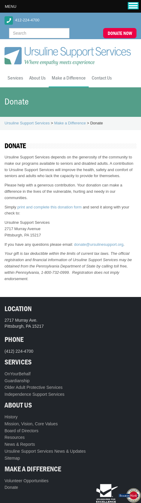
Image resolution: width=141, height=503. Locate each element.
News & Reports (20, 444)
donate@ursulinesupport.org (98, 244)
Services (15, 77)
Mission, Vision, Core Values (31, 423)
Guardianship (17, 380)
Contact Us (102, 77)
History (11, 416)
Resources (15, 437)
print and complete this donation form (49, 207)
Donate (11, 487)
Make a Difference (69, 77)
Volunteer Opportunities (26, 480)
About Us (37, 77)
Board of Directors (21, 430)
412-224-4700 (27, 20)
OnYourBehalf (18, 373)
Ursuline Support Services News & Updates (45, 451)
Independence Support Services (34, 394)
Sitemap (12, 458)
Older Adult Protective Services (34, 387)
